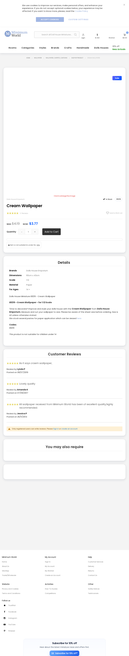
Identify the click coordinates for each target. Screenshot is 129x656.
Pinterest (11, 631)
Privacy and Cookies (10, 589)
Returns (91, 571)
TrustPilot (12, 605)
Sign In (48, 562)
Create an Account (52, 575)
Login (83, 38)
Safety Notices (94, 589)
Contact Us (92, 575)
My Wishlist (49, 571)
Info (38, 245)
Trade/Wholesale (9, 575)
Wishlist (112, 38)
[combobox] (56, 34)
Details (64, 262)
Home (28, 58)
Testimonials (93, 593)
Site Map (5, 571)
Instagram (12, 618)
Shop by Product (77, 58)
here (79, 318)
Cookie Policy (81, 11)
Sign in (56, 429)
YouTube (11, 624)
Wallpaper (38, 58)
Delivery (91, 566)
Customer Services (95, 562)
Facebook (12, 612)
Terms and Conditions (11, 593)
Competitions (50, 593)
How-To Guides (51, 589)
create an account (69, 429)
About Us (5, 566)
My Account (49, 566)
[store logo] (16, 34)
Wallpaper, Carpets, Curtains (56, 58)
